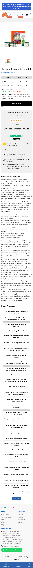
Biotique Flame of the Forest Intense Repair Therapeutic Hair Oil (16, 393)
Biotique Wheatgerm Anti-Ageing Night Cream (16, 468)
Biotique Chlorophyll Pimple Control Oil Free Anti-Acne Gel (16, 475)
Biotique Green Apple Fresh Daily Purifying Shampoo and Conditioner (16, 380)
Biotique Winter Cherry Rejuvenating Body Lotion (16, 486)
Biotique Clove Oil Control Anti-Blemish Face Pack (16, 419)
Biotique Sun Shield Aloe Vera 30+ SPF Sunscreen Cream (16, 433)
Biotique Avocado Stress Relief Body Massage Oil (16, 492)
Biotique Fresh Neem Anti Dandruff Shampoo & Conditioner (16, 387)
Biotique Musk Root (17, 375)
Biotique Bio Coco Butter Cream (16, 449)
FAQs (2, 524)
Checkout (20, 517)
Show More (16, 498)
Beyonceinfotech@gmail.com (12, 541)
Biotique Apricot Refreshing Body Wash (16, 480)
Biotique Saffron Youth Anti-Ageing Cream (16, 462)
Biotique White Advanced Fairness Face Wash (16, 343)
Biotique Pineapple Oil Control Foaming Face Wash (16, 336)
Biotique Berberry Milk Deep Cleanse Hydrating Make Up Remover (16, 318)
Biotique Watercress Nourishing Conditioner (16, 406)
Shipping (3, 519)
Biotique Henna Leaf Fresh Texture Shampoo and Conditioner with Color (16, 362)
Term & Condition (6, 517)
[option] (16, 40)
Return (3, 522)
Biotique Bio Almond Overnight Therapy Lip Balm (16, 444)
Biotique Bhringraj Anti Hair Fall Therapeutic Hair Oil (16, 400)
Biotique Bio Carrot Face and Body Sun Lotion (16, 455)
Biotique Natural (10, 72)
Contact (20, 522)
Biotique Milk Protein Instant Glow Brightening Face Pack (16, 426)
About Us (20, 514)
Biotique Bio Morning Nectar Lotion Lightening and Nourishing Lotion (16, 369)
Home (2, 20)
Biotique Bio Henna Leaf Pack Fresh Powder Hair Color (17, 413)
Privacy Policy (5, 514)
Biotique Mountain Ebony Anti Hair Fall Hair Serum (16, 312)
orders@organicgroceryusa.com (12, 543)
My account (21, 519)
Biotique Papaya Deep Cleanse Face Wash (16, 331)
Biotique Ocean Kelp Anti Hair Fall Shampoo (16, 356)
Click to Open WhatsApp (11, 550)
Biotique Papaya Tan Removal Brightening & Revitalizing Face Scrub (16, 349)
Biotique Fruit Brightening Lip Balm (16, 438)
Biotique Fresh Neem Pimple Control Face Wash (16, 325)
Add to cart (16, 103)
